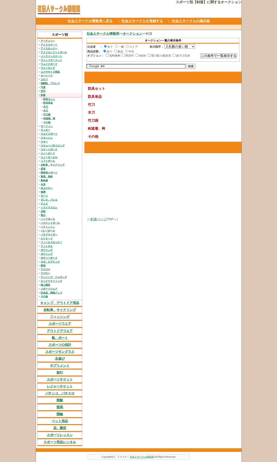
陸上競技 (45, 285)
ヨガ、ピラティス (50, 261)
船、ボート (60, 338)
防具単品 (48, 102)
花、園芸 (59, 428)
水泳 (43, 184)
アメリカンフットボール (54, 52)
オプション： (95, 55)
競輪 (59, 414)
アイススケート (49, 44)
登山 (43, 215)
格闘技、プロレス (50, 83)
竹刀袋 (46, 114)
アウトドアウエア (60, 331)
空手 (43, 91)
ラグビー (45, 273)
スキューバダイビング (52, 145)
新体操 (44, 180)
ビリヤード (47, 238)
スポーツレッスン (60, 435)
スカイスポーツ (49, 133)
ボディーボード (49, 257)
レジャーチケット (60, 386)
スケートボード (49, 149)
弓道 (43, 87)
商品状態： (94, 51)
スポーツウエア (49, 288)
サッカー (45, 130)
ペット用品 (60, 421)
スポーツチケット (60, 379)
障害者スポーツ (49, 172)
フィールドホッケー (51, 242)
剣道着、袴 (49, 118)
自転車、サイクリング (52, 164)
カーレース (47, 75)
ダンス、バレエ (49, 199)
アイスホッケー (49, 48)
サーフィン (47, 126)
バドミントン (48, 226)
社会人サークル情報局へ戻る (90, 21)
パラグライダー (49, 234)
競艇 (59, 400)
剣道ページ (98, 219)
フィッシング (59, 316)
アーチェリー (48, 40)
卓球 (43, 211)
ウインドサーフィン (51, 60)
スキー (44, 141)
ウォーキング (48, 68)
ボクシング (47, 254)
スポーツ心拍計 (59, 344)
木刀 (45, 110)
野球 (43, 265)
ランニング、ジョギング (54, 277)
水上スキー (47, 188)
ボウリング (47, 250)
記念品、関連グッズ (51, 292)
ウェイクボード (49, 64)
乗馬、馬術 (47, 176)
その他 (46, 122)
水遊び (60, 358)
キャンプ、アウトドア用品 (59, 303)
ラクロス (45, 269)
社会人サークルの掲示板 (191, 21)
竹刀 (45, 106)
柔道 (43, 168)
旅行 (59, 372)
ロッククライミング (51, 281)
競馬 (59, 407)
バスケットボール (50, 223)
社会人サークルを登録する (142, 21)
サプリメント (59, 365)
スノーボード (48, 153)
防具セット (49, 99)
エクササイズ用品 (50, 71)
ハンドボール (48, 219)
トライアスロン (49, 207)
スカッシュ (47, 137)
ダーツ (44, 195)
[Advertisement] (138, 26)
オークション (132, 33)
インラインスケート (51, 56)
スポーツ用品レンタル (59, 442)
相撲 (43, 192)
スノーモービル (49, 157)
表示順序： (157, 46)
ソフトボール (48, 161)
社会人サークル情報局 (103, 33)
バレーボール (48, 230)
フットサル (47, 246)
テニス (44, 203)
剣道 (43, 95)
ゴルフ (44, 79)
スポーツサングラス (59, 351)
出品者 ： (94, 46)
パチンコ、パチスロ (59, 393)
